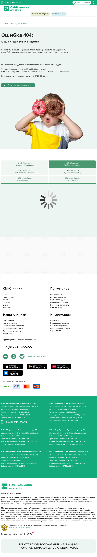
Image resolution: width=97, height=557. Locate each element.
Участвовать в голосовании (19, 527)
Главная (5, 24)
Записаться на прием (40, 14)
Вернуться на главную (18, 85)
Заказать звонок (58, 14)
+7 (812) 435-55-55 (12, 2)
